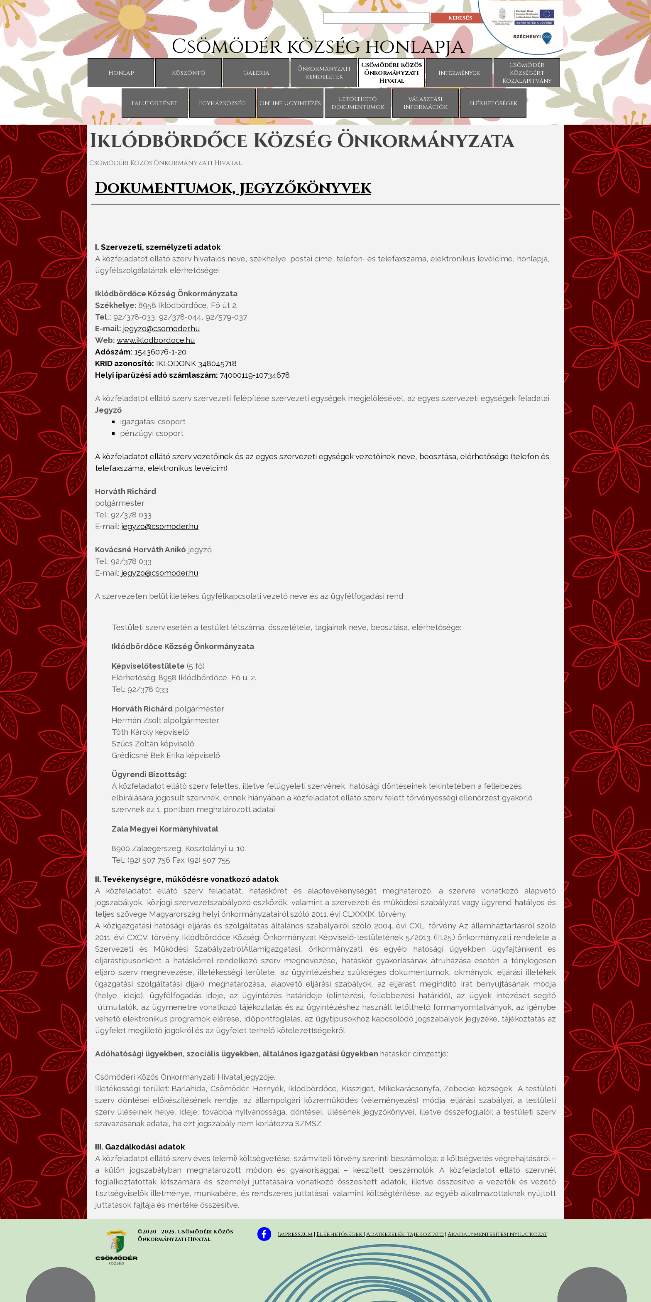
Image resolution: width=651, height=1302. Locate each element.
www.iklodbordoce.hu (156, 340)
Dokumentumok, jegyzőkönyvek (233, 188)
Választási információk (426, 103)
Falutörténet (155, 103)
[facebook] (264, 1234)
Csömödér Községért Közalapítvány (527, 73)
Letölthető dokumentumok (357, 103)
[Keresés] (376, 18)
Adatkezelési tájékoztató (405, 1234)
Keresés (460, 18)
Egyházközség (222, 103)
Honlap (121, 73)
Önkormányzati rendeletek (323, 73)
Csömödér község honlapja (318, 46)
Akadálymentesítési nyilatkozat (497, 1234)
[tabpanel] (325, 188)
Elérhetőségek (493, 103)
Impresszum (295, 1234)
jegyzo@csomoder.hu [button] (161, 328)
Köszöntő (188, 73)
